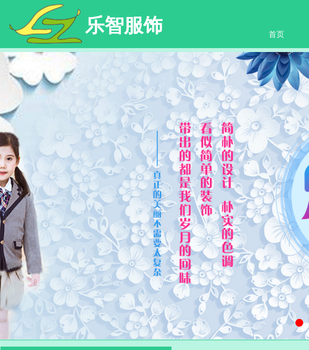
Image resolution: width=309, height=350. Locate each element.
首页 (276, 34)
